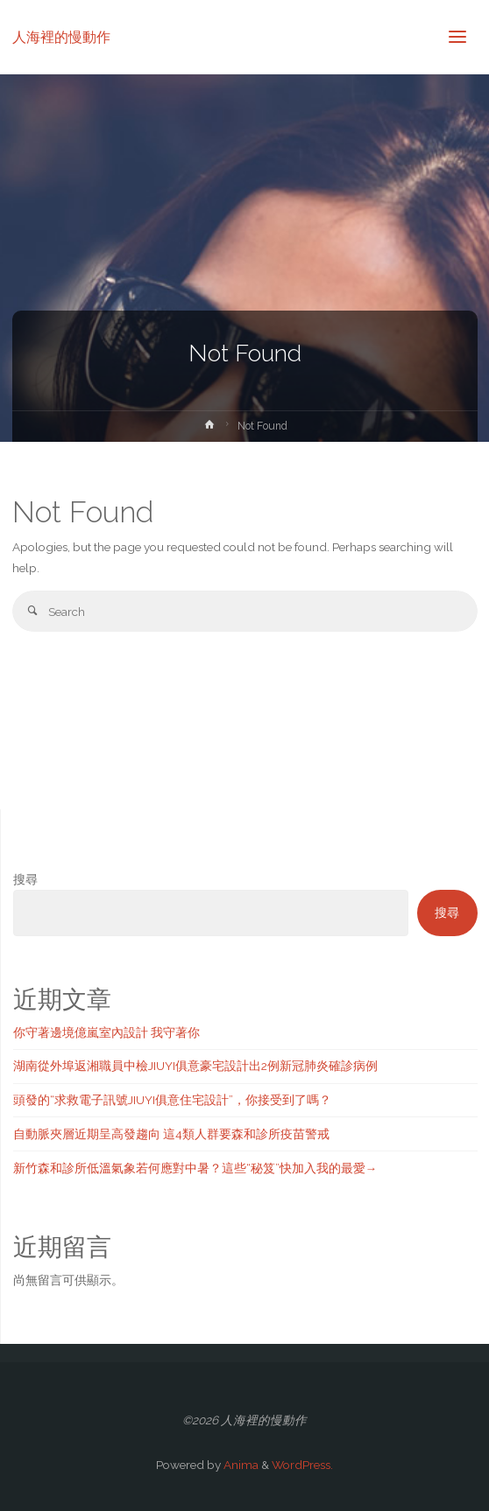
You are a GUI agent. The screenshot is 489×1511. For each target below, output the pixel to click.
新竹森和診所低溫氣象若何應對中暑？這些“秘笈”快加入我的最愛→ (195, 1168)
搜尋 (25, 879)
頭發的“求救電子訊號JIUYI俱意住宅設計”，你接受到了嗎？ (172, 1100)
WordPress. (302, 1465)
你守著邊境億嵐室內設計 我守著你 (106, 1032)
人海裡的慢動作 (61, 36)
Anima (240, 1465)
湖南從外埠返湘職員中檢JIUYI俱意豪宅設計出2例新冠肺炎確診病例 (195, 1066)
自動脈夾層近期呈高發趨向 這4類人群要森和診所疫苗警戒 (171, 1134)
